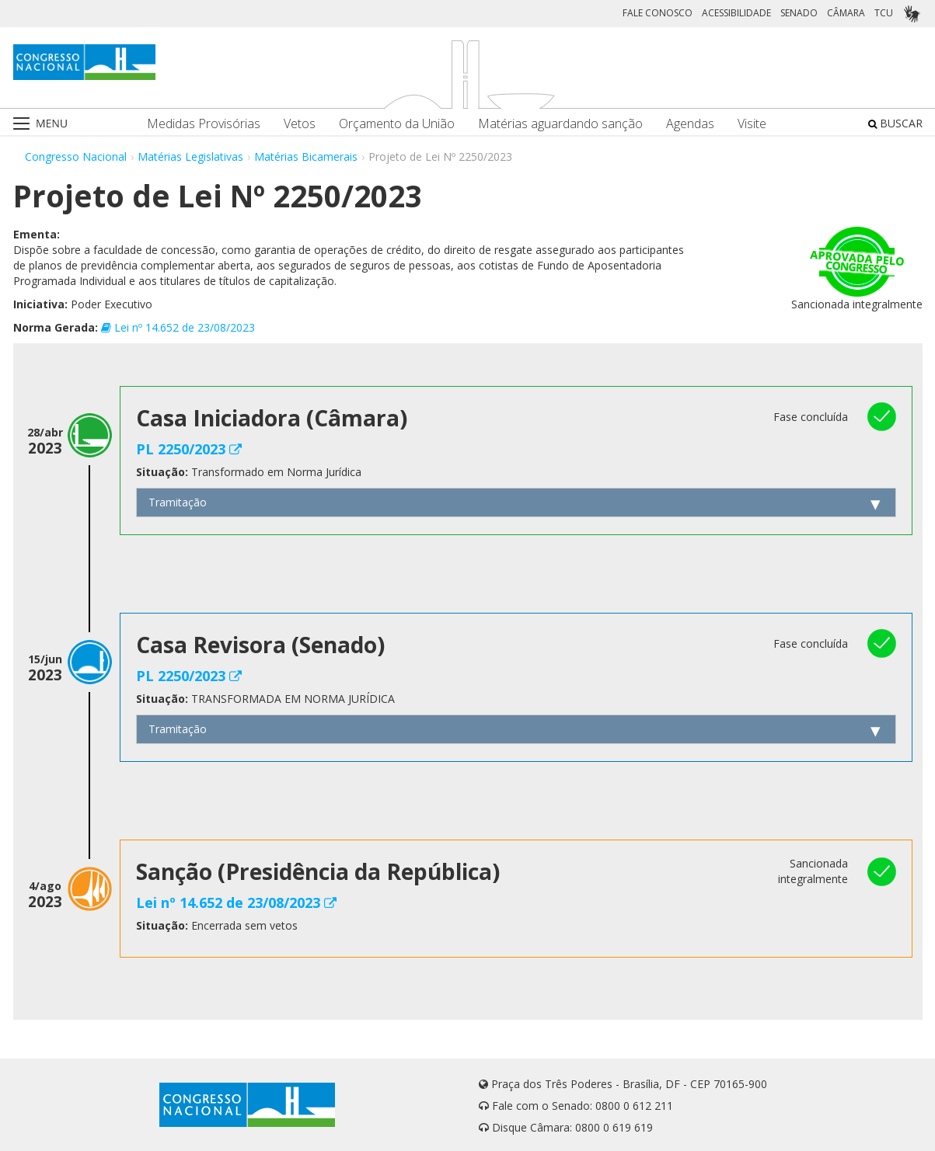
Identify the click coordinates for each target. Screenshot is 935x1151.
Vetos (300, 124)
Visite (752, 124)
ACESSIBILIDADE (736, 12)
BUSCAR (895, 123)
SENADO (799, 12)
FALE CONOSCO (658, 12)
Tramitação (177, 502)
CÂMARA (846, 12)
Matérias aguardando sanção (560, 124)
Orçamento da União (397, 124)
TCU (883, 12)
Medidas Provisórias (203, 124)
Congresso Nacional (76, 156)
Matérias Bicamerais (306, 156)
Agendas (690, 124)
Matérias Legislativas (190, 156)
